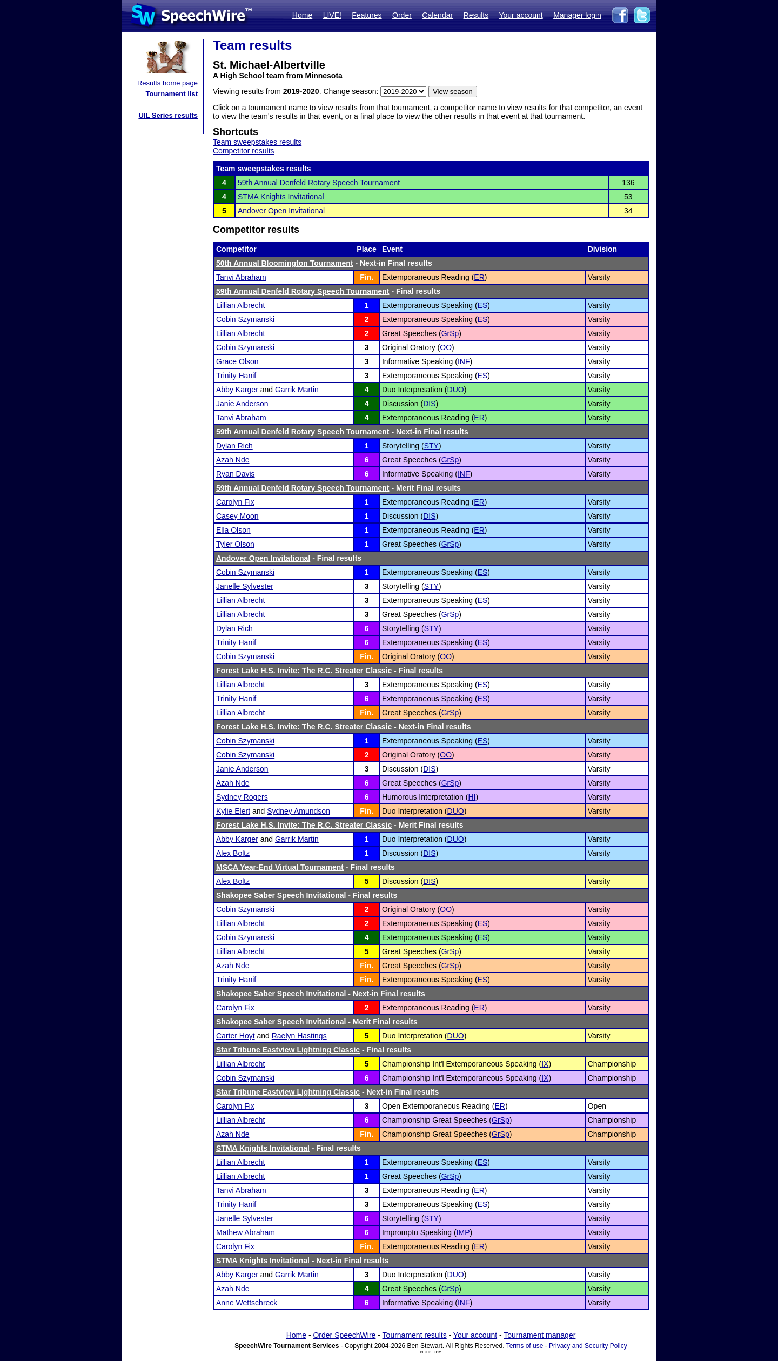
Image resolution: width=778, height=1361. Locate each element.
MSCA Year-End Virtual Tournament (280, 867)
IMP (463, 1232)
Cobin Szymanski (245, 319)
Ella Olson (233, 530)
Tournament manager (539, 1335)
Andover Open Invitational (281, 210)
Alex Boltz (233, 853)
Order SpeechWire (344, 1335)
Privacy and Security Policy (588, 1346)
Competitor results (243, 150)
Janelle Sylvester (244, 586)
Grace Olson (237, 361)
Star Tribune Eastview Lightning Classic (288, 1049)
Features (366, 15)
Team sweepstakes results (257, 142)
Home (302, 15)
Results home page (167, 83)
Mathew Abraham (245, 1232)
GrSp (450, 333)
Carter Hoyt (235, 1035)
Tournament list (171, 94)
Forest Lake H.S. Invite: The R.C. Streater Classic (304, 670)
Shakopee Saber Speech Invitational (281, 895)
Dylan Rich (234, 445)
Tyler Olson (235, 544)
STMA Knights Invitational (281, 196)
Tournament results (415, 1335)
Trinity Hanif (236, 375)
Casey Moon (237, 516)
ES (483, 305)
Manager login (577, 15)
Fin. (366, 277)
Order (402, 15)
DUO (455, 389)
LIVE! (332, 15)
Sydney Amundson (298, 811)
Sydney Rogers (242, 797)
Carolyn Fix (235, 502)
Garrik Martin (297, 389)
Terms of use (525, 1346)
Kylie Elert (233, 811)
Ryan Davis (235, 474)
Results (476, 15)
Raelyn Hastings (299, 1035)
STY (431, 445)
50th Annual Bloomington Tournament (284, 263)
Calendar (437, 15)
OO (446, 347)
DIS (429, 403)
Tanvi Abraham (241, 277)
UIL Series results (168, 115)
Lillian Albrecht (240, 305)
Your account (520, 15)
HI (471, 797)
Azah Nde (232, 459)
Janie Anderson (242, 403)
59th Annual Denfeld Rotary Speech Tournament (319, 182)
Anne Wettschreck (246, 1302)
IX (544, 1064)
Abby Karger (237, 389)
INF (464, 361)
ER (479, 277)
